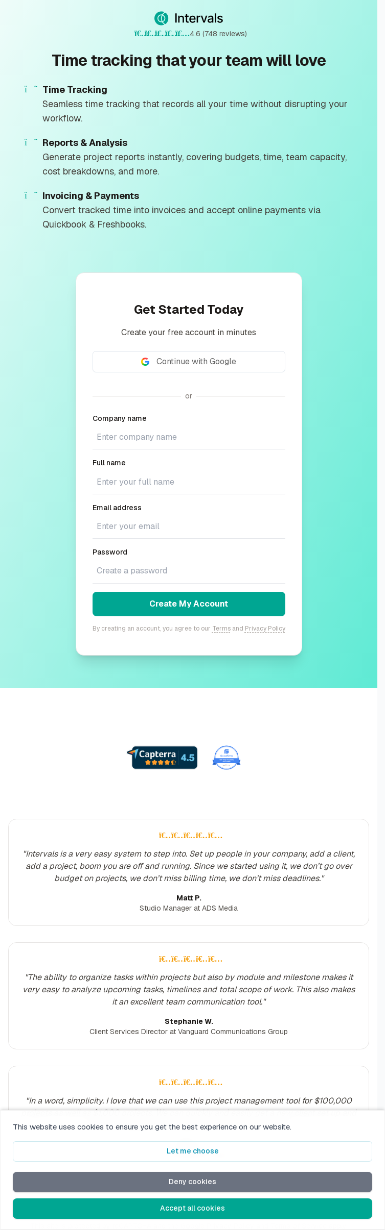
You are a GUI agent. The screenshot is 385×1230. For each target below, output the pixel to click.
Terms (221, 628)
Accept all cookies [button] (192, 1208)
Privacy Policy (265, 628)
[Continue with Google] (189, 361)
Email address (117, 507)
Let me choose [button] (193, 1151)
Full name (109, 462)
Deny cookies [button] (192, 1181)
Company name (120, 418)
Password (110, 552)
